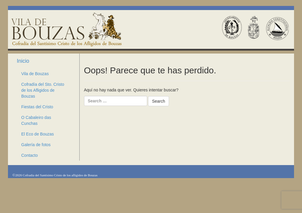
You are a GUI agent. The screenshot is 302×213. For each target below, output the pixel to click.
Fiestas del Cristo (37, 106)
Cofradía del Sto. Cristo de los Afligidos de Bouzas (42, 90)
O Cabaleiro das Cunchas (36, 120)
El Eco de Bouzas (37, 134)
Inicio (23, 61)
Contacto (32, 155)
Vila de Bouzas (35, 73)
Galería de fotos (36, 144)
